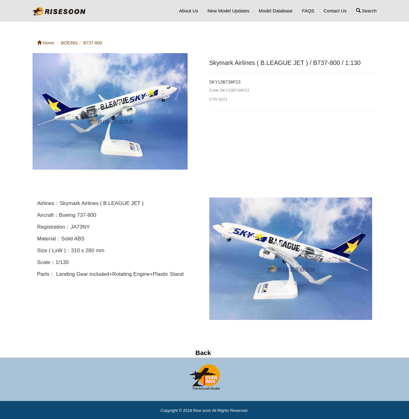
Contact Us (335, 10)
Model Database (275, 10)
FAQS (308, 10)
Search (366, 10)
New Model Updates (228, 10)
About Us (188, 10)
